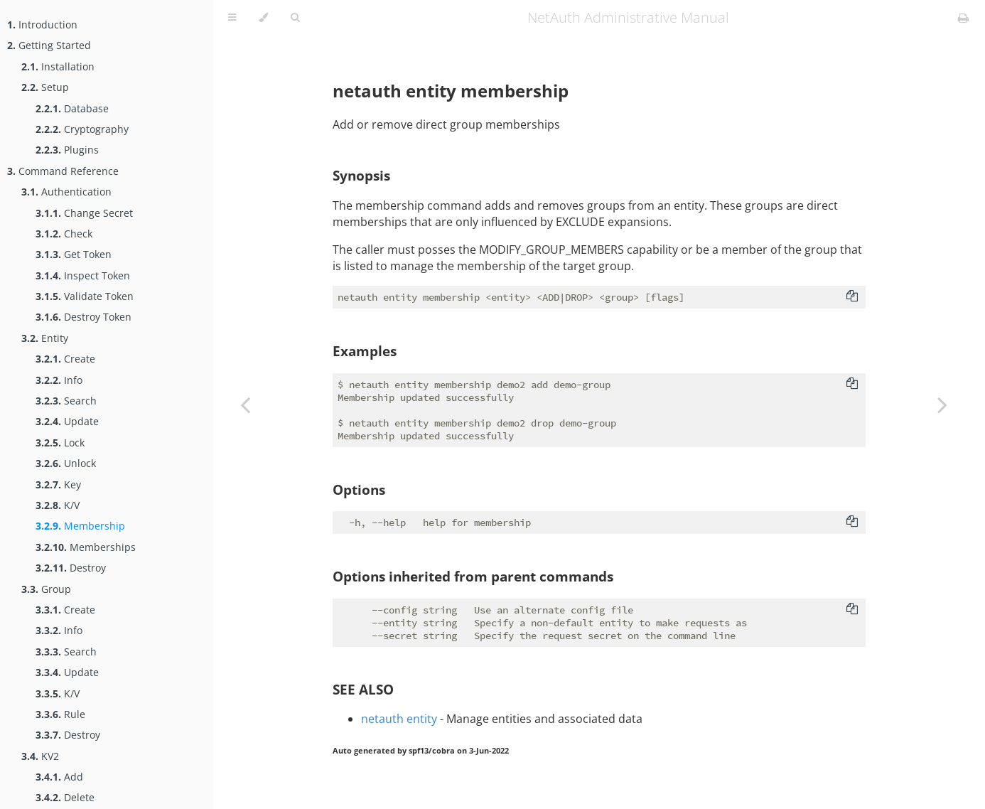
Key (58, 484)
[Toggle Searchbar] (295, 18)
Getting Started (49, 45)
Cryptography (82, 129)
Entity (44, 338)
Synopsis (361, 175)
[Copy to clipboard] (852, 297)
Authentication (66, 191)
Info (59, 380)
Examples (365, 351)
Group (46, 589)
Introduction (42, 24)
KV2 (40, 756)
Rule (60, 714)
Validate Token (85, 296)
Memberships (86, 547)
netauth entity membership (451, 90)
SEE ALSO (363, 689)
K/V (58, 505)
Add (59, 776)
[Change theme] (263, 18)
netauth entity (399, 719)
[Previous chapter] (245, 404)
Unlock (66, 463)
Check (64, 233)
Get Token (74, 254)
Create (65, 358)
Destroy (71, 567)
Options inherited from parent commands (473, 576)
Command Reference (63, 171)
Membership (80, 525)
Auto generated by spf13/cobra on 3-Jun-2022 (421, 751)
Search (66, 400)
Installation (58, 66)
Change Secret (84, 213)
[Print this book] (963, 18)
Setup (45, 87)
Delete (65, 797)
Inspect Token (83, 275)
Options (359, 489)
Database (72, 108)
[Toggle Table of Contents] (232, 18)
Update (67, 421)
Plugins (67, 149)
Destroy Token (83, 316)
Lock (60, 442)
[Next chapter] (942, 404)
